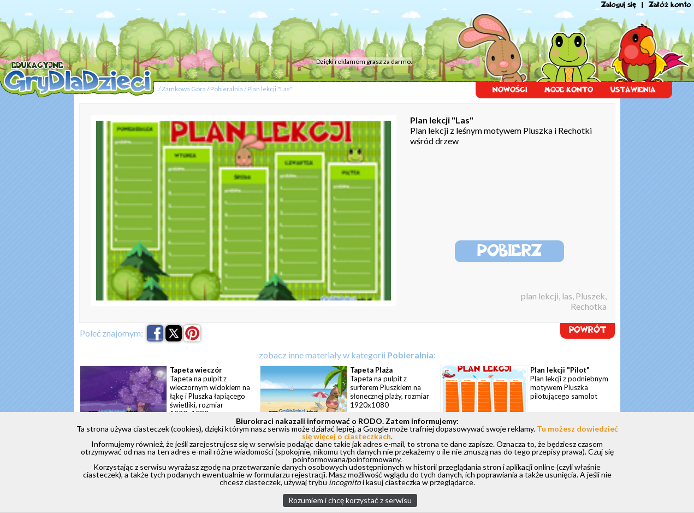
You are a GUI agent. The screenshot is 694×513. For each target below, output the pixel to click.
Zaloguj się (618, 4)
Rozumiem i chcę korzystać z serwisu (350, 500)
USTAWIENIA (633, 90)
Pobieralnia (226, 89)
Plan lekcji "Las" (270, 89)
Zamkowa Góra (184, 89)
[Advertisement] (207, 30)
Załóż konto (670, 4)
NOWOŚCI (510, 90)
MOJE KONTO (568, 90)
